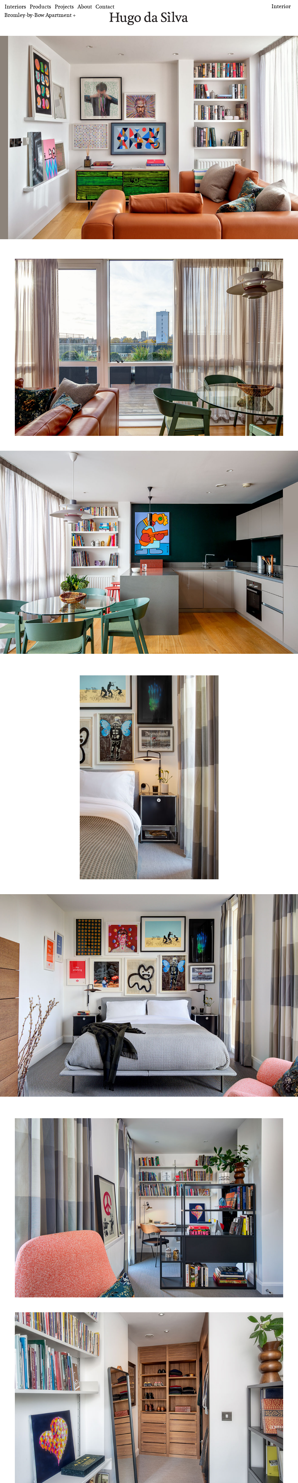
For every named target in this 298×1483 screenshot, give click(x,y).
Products (40, 6)
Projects (64, 6)
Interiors (15, 6)
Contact (104, 6)
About (84, 6)
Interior (281, 6)
